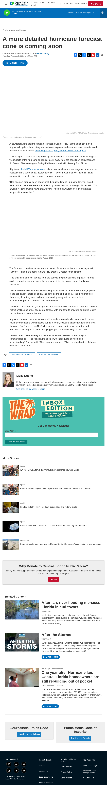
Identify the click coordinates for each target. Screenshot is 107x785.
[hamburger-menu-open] (6, 3)
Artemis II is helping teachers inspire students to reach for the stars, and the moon (56, 488)
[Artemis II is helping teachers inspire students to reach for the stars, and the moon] (11, 489)
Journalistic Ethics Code (29, 728)
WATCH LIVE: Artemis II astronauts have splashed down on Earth (49, 470)
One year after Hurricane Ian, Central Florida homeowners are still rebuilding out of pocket (70, 676)
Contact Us (43, 771)
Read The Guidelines (29, 734)
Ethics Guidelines (46, 783)
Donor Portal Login (90, 766)
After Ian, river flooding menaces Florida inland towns (71, 604)
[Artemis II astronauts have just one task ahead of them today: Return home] (11, 526)
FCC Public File (89, 760)
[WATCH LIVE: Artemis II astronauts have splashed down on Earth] (11, 470)
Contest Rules (66, 778)
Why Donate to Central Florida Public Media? (53, 566)
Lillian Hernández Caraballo (52, 686)
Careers (42, 766)
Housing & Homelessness (52, 669)
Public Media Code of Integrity (80, 730)
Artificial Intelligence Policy (68, 760)
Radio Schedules (45, 760)
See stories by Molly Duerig (30, 388)
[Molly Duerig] (8, 379)
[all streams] (103, 13)
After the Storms (56, 635)
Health (23, 503)
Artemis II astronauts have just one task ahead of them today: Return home (53, 525)
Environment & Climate (14, 30)
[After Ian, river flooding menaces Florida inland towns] (22, 609)
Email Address (11, 431)
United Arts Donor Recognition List (90, 772)
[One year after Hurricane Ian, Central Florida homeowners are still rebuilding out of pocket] (22, 677)
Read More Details (80, 738)
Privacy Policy (66, 772)
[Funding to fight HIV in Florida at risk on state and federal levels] (11, 507)
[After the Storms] (22, 642)
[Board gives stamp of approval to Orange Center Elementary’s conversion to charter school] (11, 544)
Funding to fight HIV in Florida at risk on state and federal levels (48, 507)
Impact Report (88, 778)
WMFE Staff (46, 611)
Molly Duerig (42, 53)
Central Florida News (48, 355)
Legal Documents (46, 777)
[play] (7, 12)
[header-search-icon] (60, 4)
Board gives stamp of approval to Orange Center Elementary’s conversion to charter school (60, 544)
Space (22, 466)
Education (24, 540)
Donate (97, 4)
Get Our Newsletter (75, 4)
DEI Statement (66, 766)
